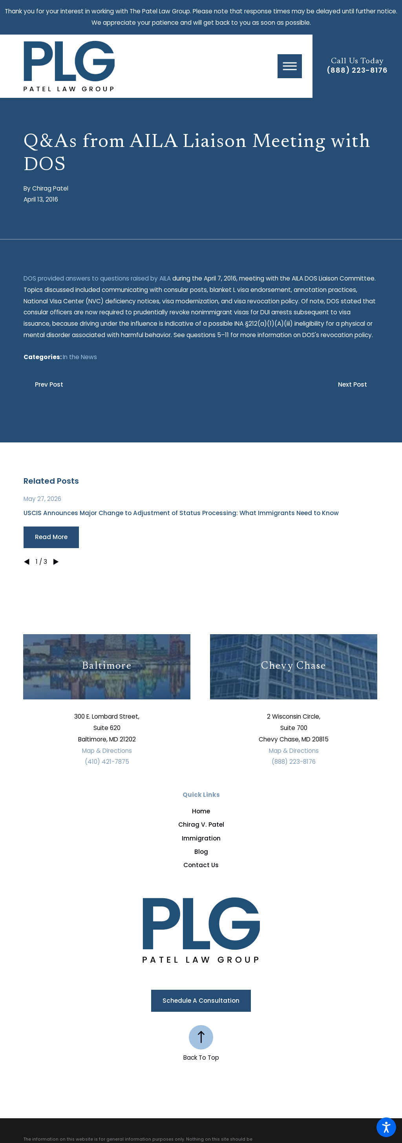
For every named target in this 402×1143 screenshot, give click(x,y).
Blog (201, 852)
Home (201, 811)
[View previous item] (26, 562)
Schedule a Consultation (201, 1000)
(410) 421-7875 (107, 762)
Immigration (201, 838)
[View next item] (56, 562)
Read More (51, 537)
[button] (386, 1127)
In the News (80, 357)
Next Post (352, 384)
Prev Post (49, 384)
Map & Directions (107, 751)
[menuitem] (201, 811)
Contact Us (201, 865)
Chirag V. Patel (201, 824)
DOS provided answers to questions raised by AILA (97, 278)
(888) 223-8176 (357, 70)
